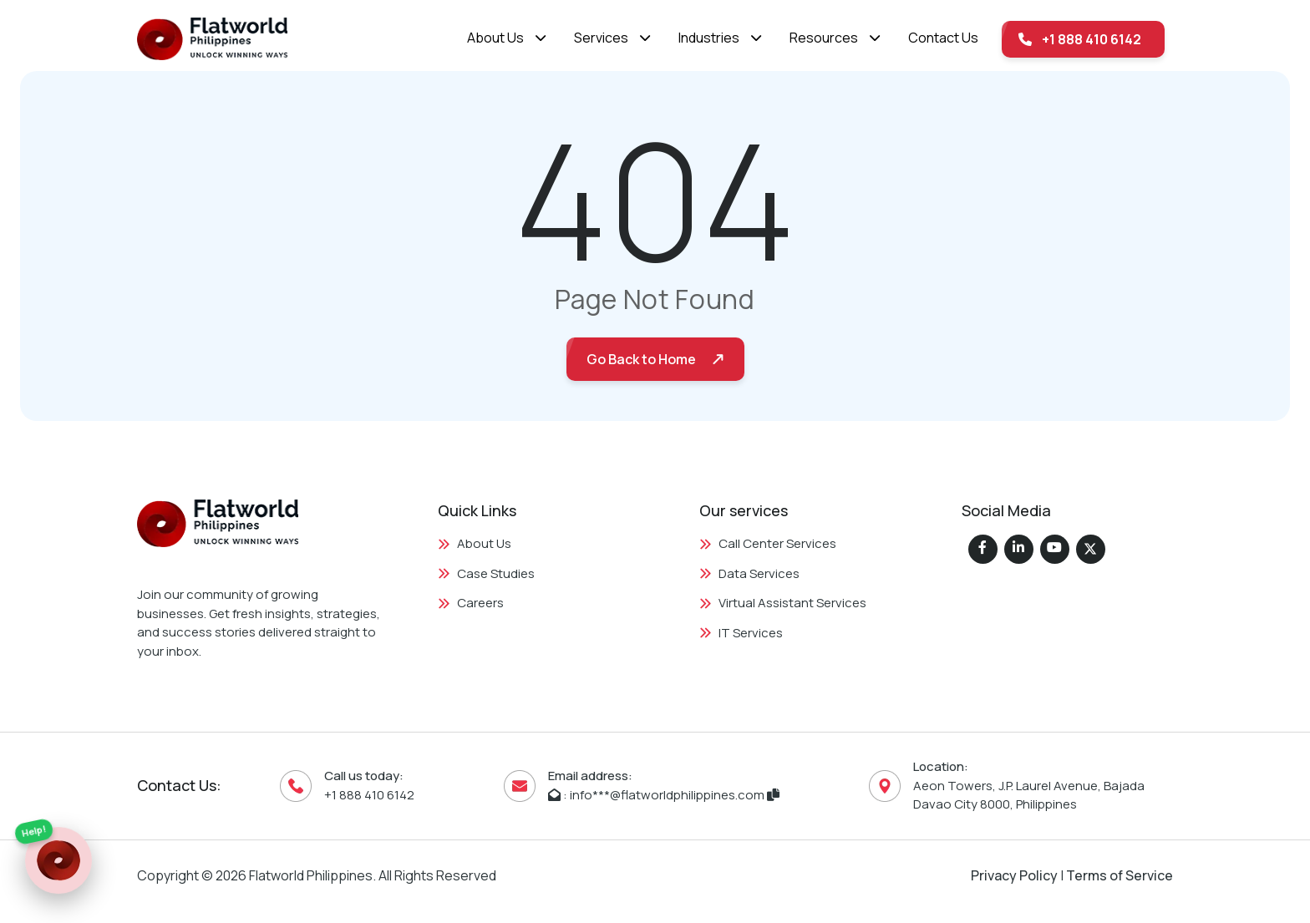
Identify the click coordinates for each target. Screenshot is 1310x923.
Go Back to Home (641, 359)
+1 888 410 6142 (1079, 39)
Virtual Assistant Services (782, 602)
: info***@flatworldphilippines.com (663, 795)
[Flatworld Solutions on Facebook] (983, 549)
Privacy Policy (1014, 875)
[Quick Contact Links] (58, 857)
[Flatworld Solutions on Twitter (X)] (1090, 549)
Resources (824, 37)
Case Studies (486, 573)
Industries (708, 37)
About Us (495, 37)
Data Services (749, 573)
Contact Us (943, 37)
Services (601, 37)
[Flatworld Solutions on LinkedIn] (1018, 549)
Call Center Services (767, 543)
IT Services (741, 633)
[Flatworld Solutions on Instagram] (1054, 549)
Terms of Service (1119, 875)
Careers (471, 602)
